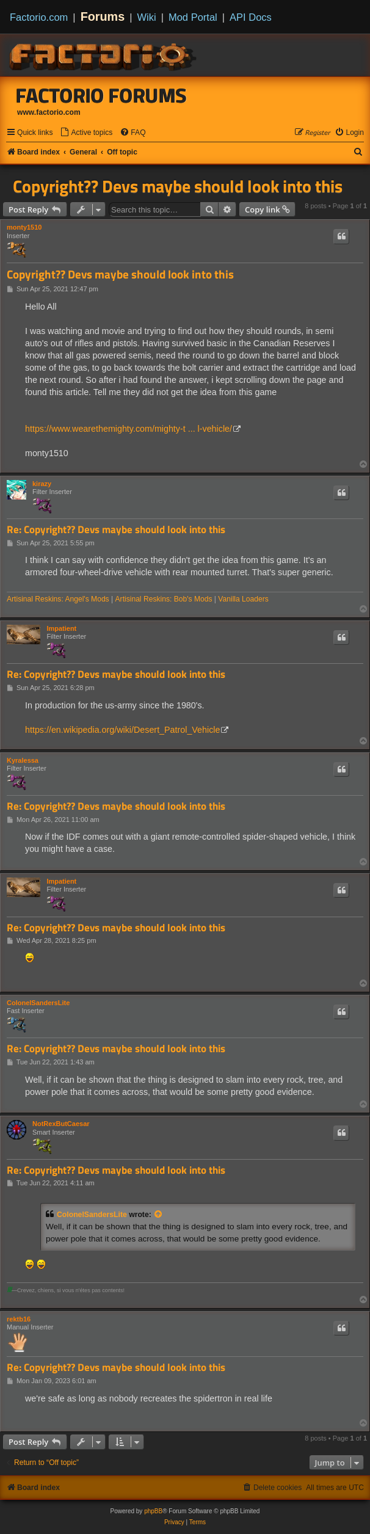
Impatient (61, 628)
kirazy (41, 483)
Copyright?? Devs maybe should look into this (178, 186)
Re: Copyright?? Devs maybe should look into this (116, 529)
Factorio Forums (101, 95)
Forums (103, 16)
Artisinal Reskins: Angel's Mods (58, 599)
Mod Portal (193, 17)
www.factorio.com (49, 112)
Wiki (146, 17)
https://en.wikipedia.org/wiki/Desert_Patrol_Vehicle (122, 730)
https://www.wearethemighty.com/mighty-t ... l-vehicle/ (128, 429)
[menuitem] (86, 133)
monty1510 (24, 227)
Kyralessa (22, 760)
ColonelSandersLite (38, 1002)
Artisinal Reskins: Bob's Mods (163, 599)
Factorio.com (39, 17)
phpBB (153, 1511)
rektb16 (19, 1319)
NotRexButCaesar (61, 1123)
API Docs (251, 17)
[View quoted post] (158, 1215)
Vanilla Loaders (243, 599)
